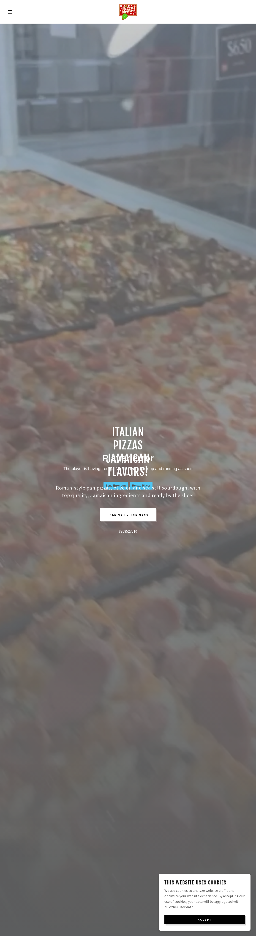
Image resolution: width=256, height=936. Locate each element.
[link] (128, 11)
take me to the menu (128, 514)
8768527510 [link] (128, 531)
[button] (12, 11)
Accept (205, 919)
